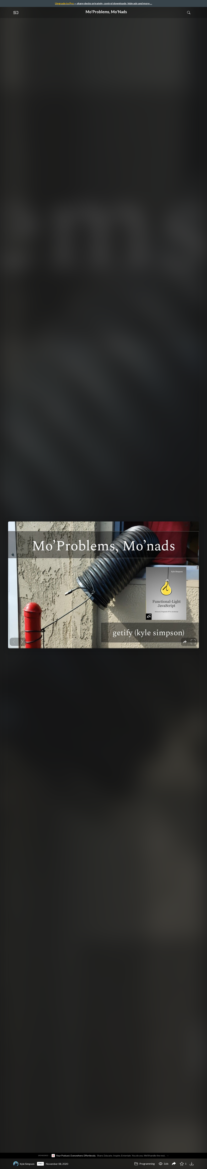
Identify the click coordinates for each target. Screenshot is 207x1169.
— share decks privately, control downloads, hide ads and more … (103, 3)
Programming (144, 1163)
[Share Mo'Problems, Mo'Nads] (174, 1164)
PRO (40, 1163)
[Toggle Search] (188, 12)
